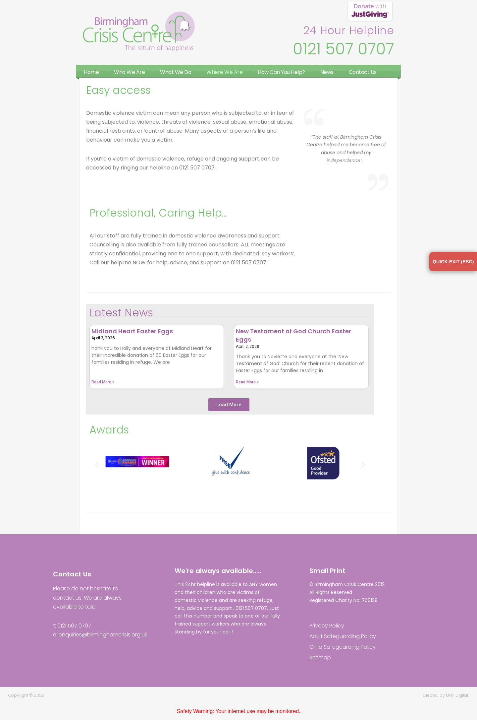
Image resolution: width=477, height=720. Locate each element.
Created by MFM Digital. (446, 696)
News (327, 72)
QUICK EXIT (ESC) (450, 263)
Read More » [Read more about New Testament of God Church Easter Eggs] (247, 383)
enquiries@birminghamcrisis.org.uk (103, 635)
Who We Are (129, 72)
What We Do (175, 72)
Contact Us (363, 72)
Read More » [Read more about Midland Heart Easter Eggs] (102, 383)
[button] (228, 405)
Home (91, 72)
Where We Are (224, 72)
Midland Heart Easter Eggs (132, 332)
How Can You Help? (281, 72)
